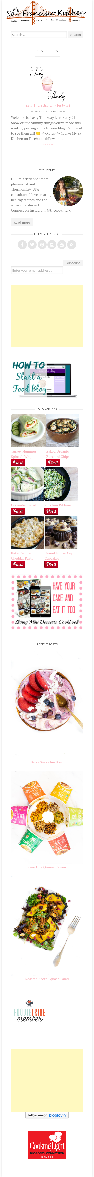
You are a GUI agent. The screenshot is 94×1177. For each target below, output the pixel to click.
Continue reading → (47, 144)
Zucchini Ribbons (61, 502)
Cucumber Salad (23, 505)
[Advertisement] (47, 316)
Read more (21, 222)
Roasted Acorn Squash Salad (47, 978)
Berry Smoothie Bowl (47, 762)
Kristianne (35, 111)
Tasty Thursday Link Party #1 (47, 105)
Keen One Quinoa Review (46, 867)
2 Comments (59, 111)
